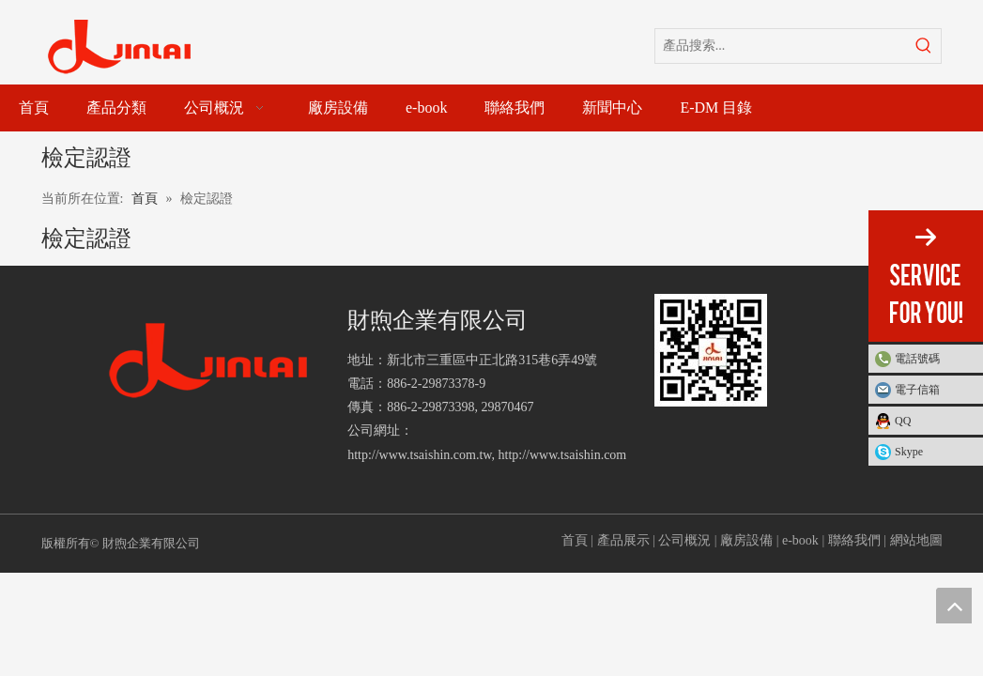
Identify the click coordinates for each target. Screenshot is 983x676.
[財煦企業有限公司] (209, 361)
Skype (909, 451)
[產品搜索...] (781, 46)
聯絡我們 (854, 540)
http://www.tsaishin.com (563, 455)
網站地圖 (916, 540)
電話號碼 (934, 358)
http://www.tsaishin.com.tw (419, 455)
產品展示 (623, 540)
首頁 (574, 540)
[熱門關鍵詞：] (924, 46)
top (954, 605)
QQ (903, 420)
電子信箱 (917, 389)
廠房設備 (746, 540)
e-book (800, 540)
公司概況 (684, 540)
